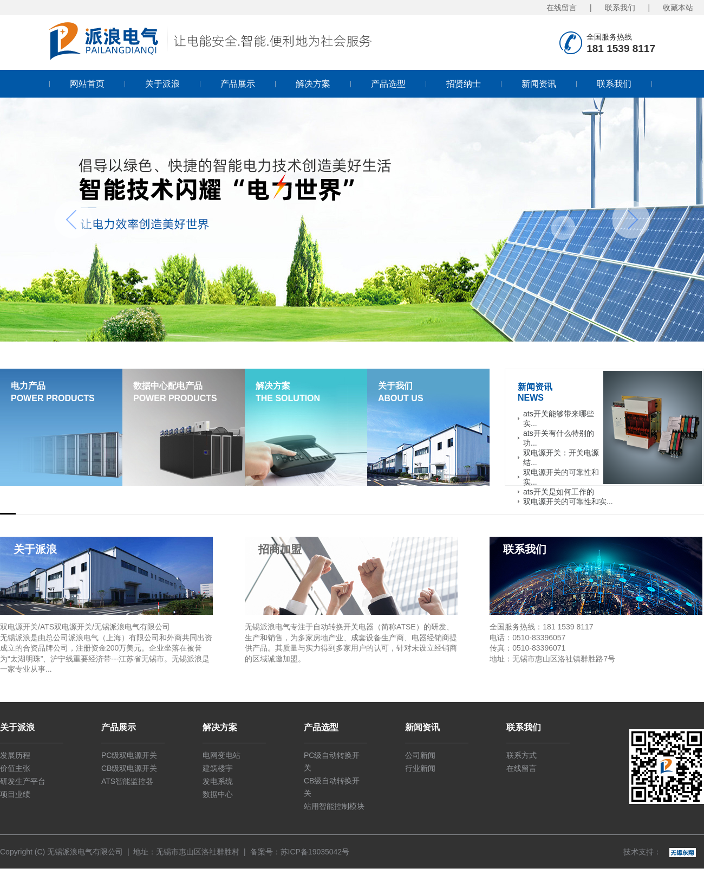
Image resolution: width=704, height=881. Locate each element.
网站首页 (87, 83)
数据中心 (218, 794)
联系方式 (521, 755)
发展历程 (15, 755)
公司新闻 (420, 755)
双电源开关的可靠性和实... (568, 501)
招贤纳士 (463, 83)
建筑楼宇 (218, 768)
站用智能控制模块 (334, 806)
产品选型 (388, 83)
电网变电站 (221, 755)
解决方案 (313, 83)
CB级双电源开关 (129, 768)
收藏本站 (678, 7)
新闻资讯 (539, 83)
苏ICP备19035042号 (315, 851)
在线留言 (561, 7)
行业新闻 (420, 768)
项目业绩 (15, 794)
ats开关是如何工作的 (558, 491)
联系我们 (620, 7)
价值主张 (15, 768)
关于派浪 (162, 83)
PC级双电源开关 (129, 755)
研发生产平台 (22, 781)
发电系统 (218, 781)
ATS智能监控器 (127, 781)
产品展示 (237, 83)
